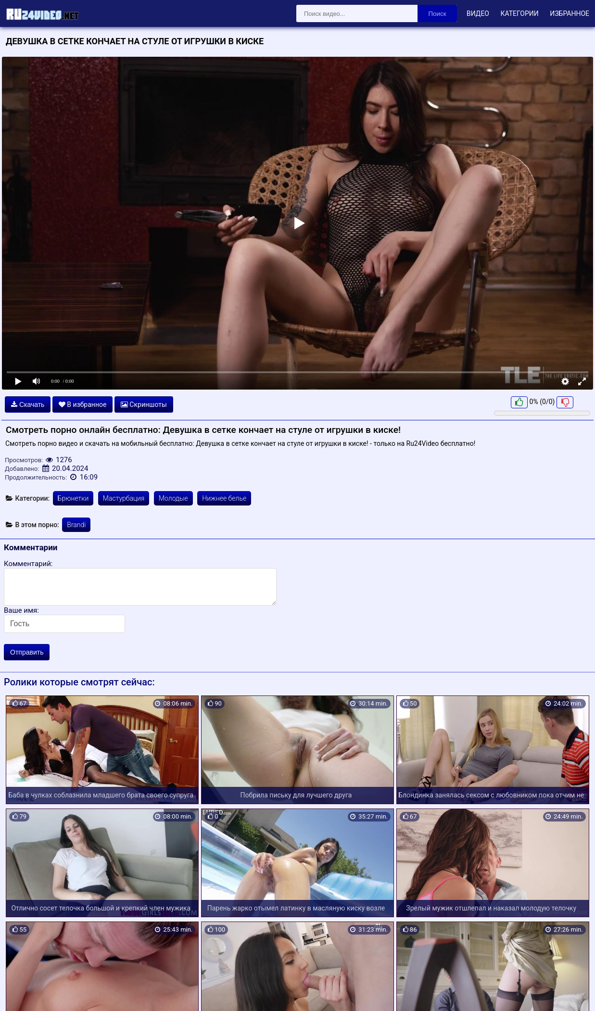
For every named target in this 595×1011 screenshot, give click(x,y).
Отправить (26, 652)
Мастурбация (124, 498)
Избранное (569, 13)
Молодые (173, 498)
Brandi (76, 525)
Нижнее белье (224, 498)
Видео (478, 13)
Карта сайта (21, 992)
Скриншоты (144, 404)
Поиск (437, 13)
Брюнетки (73, 498)
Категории (519, 13)
